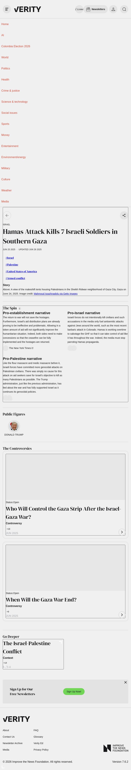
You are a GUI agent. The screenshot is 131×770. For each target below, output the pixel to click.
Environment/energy (13, 157)
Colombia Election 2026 (15, 46)
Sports (5, 123)
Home (5, 24)
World (5, 57)
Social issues (9, 112)
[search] (124, 9)
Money (5, 135)
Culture (5, 179)
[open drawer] (7, 9)
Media (5, 201)
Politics (5, 68)
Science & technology (14, 101)
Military (5, 168)
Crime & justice (10, 90)
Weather (6, 190)
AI (2, 35)
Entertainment (9, 146)
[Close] (125, 682)
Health (5, 79)
